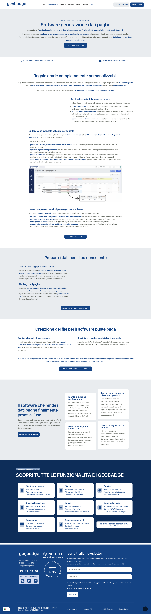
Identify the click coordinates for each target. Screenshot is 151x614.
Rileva (68, 487)
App (44, 4)
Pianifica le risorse (35, 487)
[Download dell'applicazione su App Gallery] (35, 580)
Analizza (108, 487)
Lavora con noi (72, 609)
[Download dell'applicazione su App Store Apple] (22, 580)
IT (6, 609)
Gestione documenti (74, 521)
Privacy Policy (109, 583)
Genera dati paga (112, 504)
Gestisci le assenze (35, 504)
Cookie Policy (124, 609)
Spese (68, 504)
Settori (63, 5)
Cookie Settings (107, 609)
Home (62, 20)
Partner (85, 4)
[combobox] (6, 609)
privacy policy (87, 588)
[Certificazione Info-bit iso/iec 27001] (52, 569)
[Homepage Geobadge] (29, 554)
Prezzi (78, 4)
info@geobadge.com (26, 566)
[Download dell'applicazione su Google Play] (29, 580)
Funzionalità (53, 5)
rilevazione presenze (71, 30)
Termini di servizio (123, 583)
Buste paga (31, 521)
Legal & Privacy (89, 609)
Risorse (71, 5)
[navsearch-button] (92, 4)
